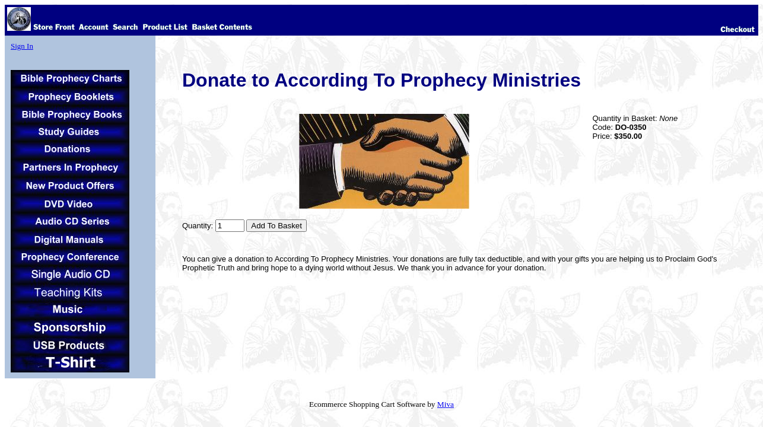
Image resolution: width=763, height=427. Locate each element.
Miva (445, 404)
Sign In (22, 46)
